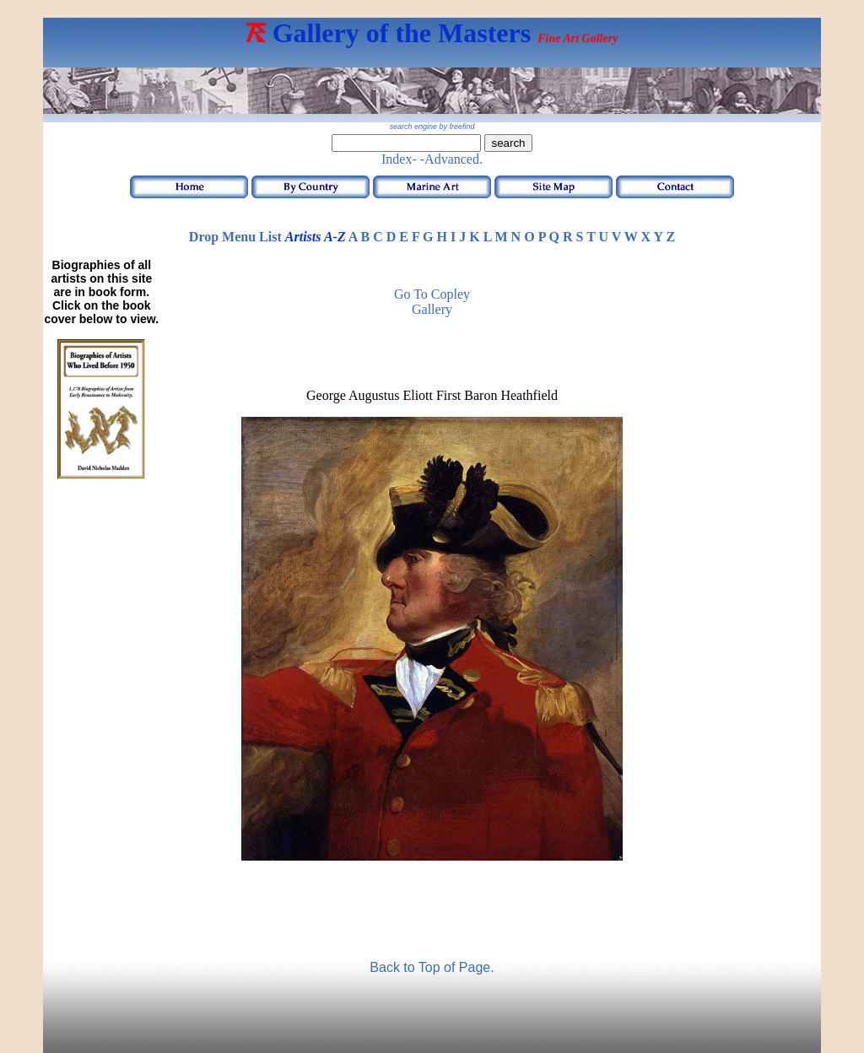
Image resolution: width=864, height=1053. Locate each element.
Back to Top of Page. (432, 967)
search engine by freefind (431, 126)
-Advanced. (451, 159)
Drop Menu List (235, 237)
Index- (399, 159)
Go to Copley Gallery (432, 301)
